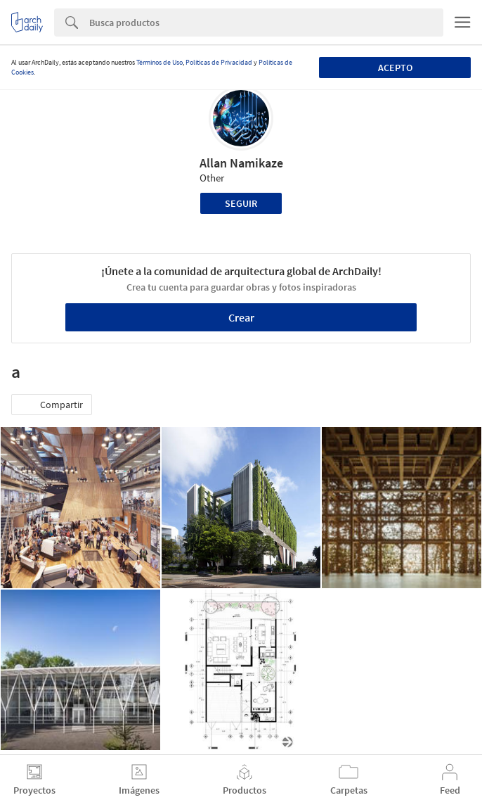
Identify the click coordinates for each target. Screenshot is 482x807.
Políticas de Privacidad (218, 62)
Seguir (241, 203)
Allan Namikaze (241, 163)
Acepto (395, 67)
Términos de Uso (159, 62)
